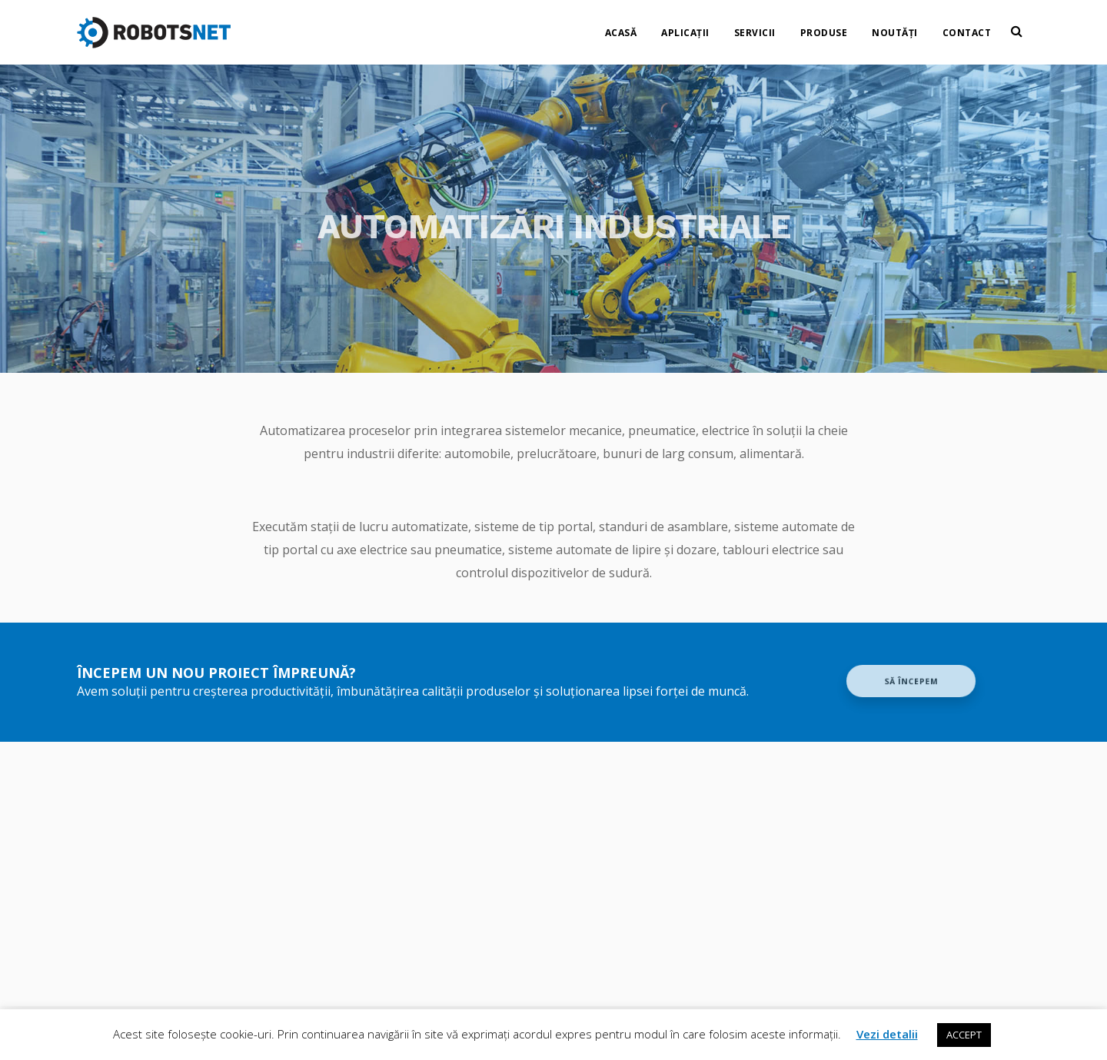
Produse (824, 27)
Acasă (621, 27)
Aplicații (685, 27)
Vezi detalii (887, 1034)
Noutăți (895, 27)
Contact (967, 27)
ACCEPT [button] (964, 1035)
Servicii (755, 27)
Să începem (910, 681)
